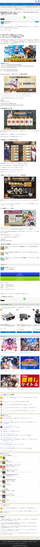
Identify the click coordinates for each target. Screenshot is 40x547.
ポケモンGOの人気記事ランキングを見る (6, 442)
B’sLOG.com (35, 541)
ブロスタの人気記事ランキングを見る (6, 429)
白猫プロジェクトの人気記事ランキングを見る (7, 433)
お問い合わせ (5, 541)
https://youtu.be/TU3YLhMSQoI (12, 70)
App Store (20, 274)
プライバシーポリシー (18, 541)
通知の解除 (25, 541)
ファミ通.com (29, 541)
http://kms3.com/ (22, 40)
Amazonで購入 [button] (8, 332)
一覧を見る (37, 304)
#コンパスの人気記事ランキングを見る (6, 420)
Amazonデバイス (21, 307)
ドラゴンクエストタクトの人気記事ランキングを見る (8, 450)
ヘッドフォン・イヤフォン (5, 307)
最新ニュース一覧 (17, 6)
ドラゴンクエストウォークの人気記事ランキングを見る (8, 425)
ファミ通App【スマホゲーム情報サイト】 (6, 6)
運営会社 (12, 541)
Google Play (20, 278)
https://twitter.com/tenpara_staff (11, 69)
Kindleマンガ (14, 307)
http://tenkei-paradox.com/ (11, 67)
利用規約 (9, 541)
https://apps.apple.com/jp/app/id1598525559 (14, 64)
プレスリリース (23, 6)
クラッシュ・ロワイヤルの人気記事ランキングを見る (8, 446)
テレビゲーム (28, 307)
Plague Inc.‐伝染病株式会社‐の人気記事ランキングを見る (8, 437)
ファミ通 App (4, 2)
